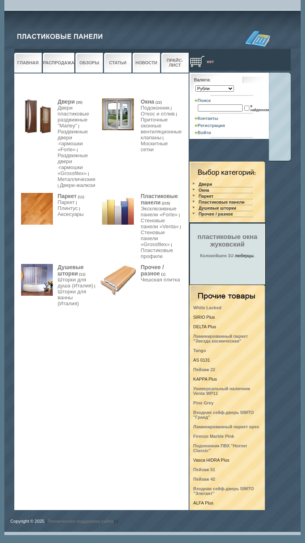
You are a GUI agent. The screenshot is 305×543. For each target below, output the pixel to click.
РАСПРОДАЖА (58, 62)
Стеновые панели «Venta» (160, 223)
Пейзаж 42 (204, 479)
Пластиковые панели (159, 199)
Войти (204, 132)
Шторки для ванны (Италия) (72, 297)
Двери (66, 101)
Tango (199, 350)
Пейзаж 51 (204, 469)
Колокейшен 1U (217, 255)
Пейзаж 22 (204, 369)
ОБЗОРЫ (89, 62)
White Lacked (207, 307)
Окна (147, 101)
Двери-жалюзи (77, 185)
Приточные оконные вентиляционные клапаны (161, 129)
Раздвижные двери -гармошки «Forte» (73, 140)
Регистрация (211, 125)
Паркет (67, 196)
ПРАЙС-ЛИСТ (175, 62)
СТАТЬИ (118, 62)
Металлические (76, 179)
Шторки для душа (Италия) (75, 283)
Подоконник (155, 108)
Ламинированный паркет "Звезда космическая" (220, 338)
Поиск (204, 100)
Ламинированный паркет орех (226, 426)
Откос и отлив (158, 114)
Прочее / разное (152, 270)
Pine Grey (203, 403)
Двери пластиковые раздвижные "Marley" (73, 117)
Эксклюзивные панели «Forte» (159, 212)
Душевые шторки (71, 270)
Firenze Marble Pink (213, 436)
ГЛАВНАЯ (28, 62)
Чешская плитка (160, 280)
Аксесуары (71, 214)
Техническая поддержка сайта (80, 521)
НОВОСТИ (146, 62)
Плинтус (68, 208)
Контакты (208, 118)
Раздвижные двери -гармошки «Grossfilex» (73, 164)
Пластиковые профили (157, 253)
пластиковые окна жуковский (227, 240)
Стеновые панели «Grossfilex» (155, 238)
